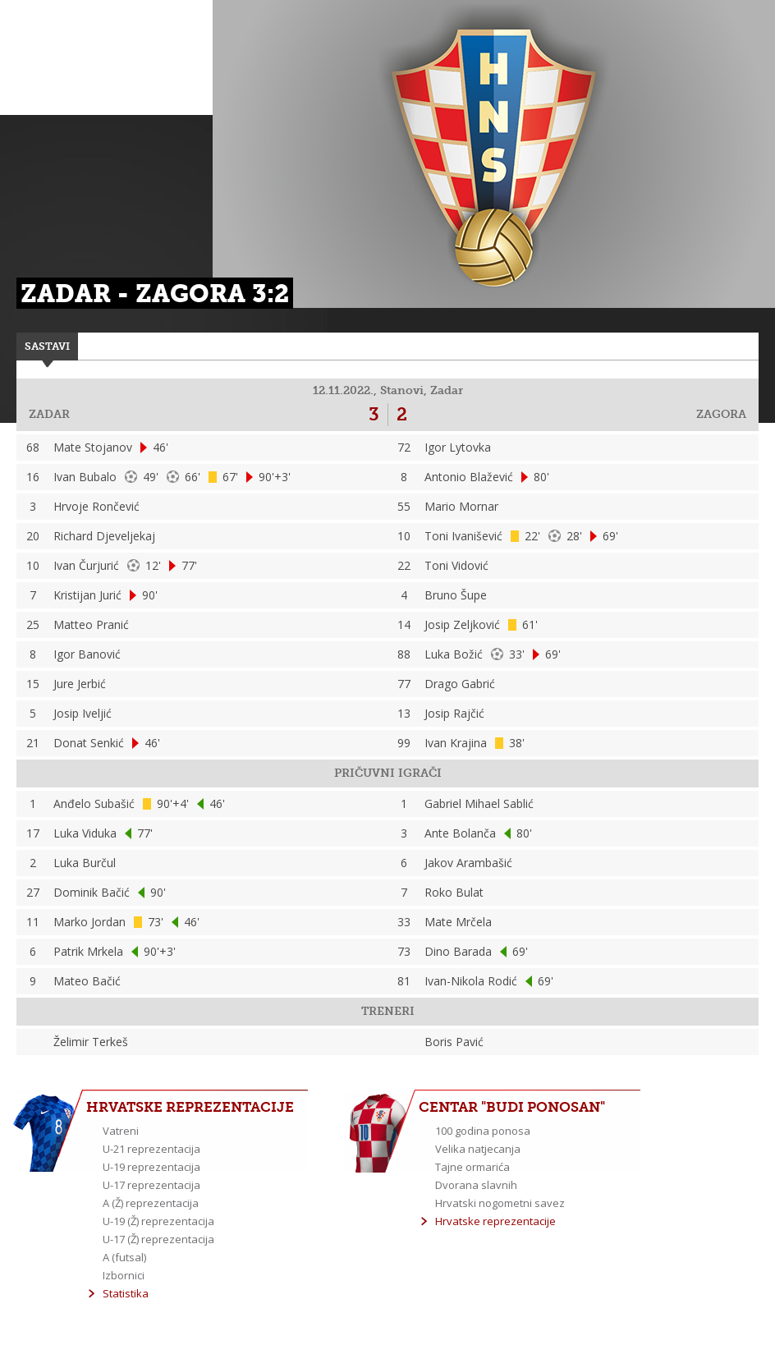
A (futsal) (124, 1257)
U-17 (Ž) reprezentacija (158, 1239)
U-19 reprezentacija (151, 1166)
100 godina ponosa (482, 1130)
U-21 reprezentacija (151, 1148)
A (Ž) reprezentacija (151, 1203)
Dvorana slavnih (476, 1184)
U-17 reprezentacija (151, 1184)
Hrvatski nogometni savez (500, 1203)
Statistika (126, 1293)
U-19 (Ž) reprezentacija (158, 1221)
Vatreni (121, 1130)
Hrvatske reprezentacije (495, 1221)
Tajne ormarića (472, 1166)
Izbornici (123, 1275)
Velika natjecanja (477, 1148)
